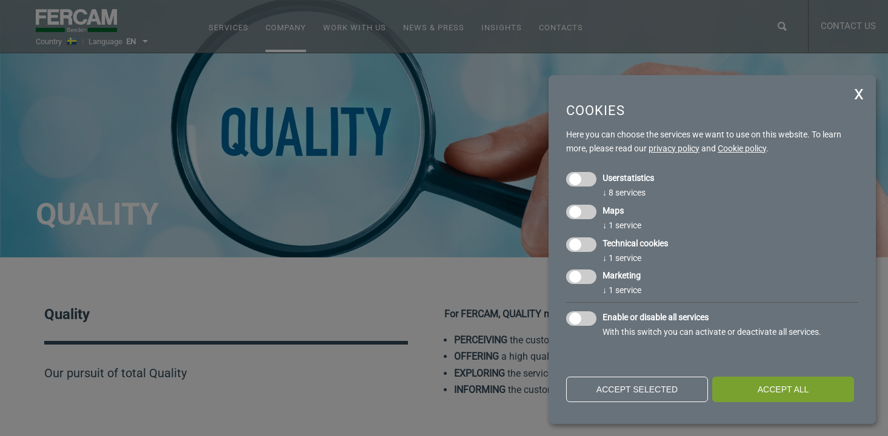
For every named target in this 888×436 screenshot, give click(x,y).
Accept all (783, 389)
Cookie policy (742, 148)
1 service (622, 225)
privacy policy (674, 148)
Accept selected (637, 389)
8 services (624, 192)
